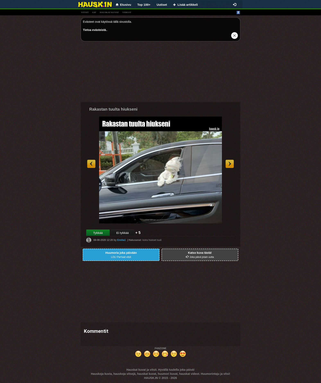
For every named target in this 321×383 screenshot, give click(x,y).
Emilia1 (121, 240)
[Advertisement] (160, 73)
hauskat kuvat (109, 12)
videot (126, 12)
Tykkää (98, 233)
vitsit (85, 12)
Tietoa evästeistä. (95, 30)
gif (94, 12)
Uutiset (162, 4)
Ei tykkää (122, 233)
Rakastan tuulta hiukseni (113, 109)
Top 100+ (143, 4)
